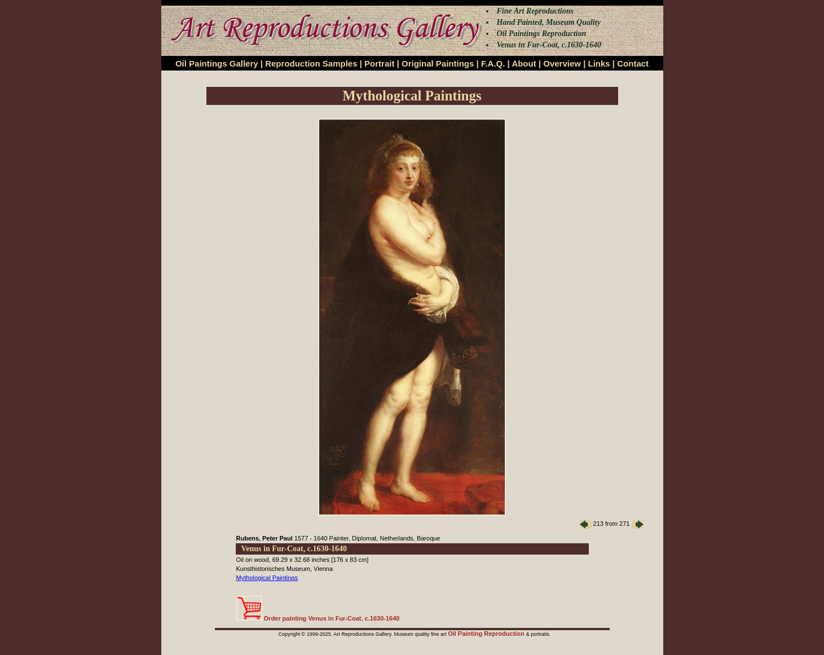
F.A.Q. (493, 63)
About (524, 63)
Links (599, 63)
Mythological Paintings (267, 577)
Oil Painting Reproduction (487, 633)
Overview (562, 63)
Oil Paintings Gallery (216, 63)
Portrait (379, 63)
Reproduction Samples (311, 63)
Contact (633, 63)
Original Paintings (438, 63)
